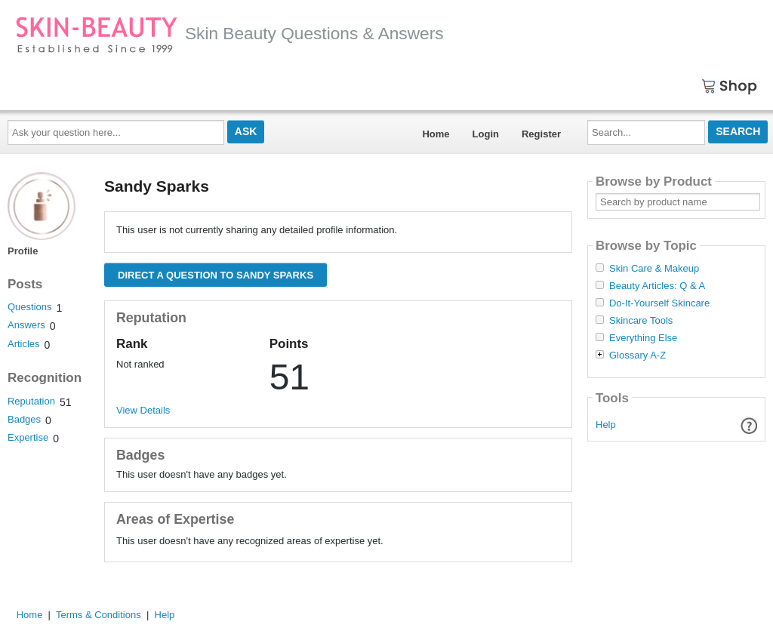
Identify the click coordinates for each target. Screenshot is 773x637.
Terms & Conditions (98, 614)
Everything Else (643, 338)
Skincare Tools (641, 320)
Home (435, 134)
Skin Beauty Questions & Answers (229, 33)
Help (606, 424)
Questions (30, 306)
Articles (24, 343)
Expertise (28, 437)
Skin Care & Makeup (654, 268)
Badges (24, 419)
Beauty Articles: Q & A (657, 286)
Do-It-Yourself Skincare (659, 303)
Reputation (31, 401)
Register (541, 134)
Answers (26, 325)
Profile (23, 251)
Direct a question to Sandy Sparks (215, 275)
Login (486, 134)
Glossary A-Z (637, 355)
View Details (143, 410)
